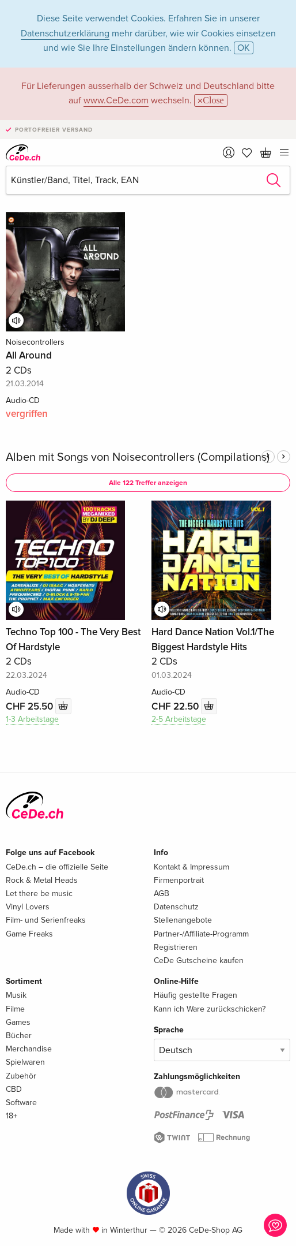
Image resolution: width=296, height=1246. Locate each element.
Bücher (19, 1035)
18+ (11, 1116)
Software (21, 1102)
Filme (15, 1009)
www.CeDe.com (116, 100)
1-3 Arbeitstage (32, 719)
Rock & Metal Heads (42, 880)
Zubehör (21, 1076)
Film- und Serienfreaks (46, 920)
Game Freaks (29, 934)
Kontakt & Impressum (191, 867)
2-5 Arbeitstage (178, 719)
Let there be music (39, 893)
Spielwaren (25, 1062)
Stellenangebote (183, 920)
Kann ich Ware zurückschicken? (209, 1009)
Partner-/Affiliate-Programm (201, 934)
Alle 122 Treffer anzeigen (148, 483)
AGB (161, 893)
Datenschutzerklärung (65, 33)
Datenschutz (176, 907)
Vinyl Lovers (28, 907)
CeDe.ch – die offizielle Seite (57, 867)
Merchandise (29, 1049)
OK (243, 48)
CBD (14, 1089)
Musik (16, 995)
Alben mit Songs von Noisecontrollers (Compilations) (138, 457)
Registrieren (176, 947)
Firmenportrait (179, 880)
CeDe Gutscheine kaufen (199, 960)
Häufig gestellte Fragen (195, 995)
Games (18, 1022)
